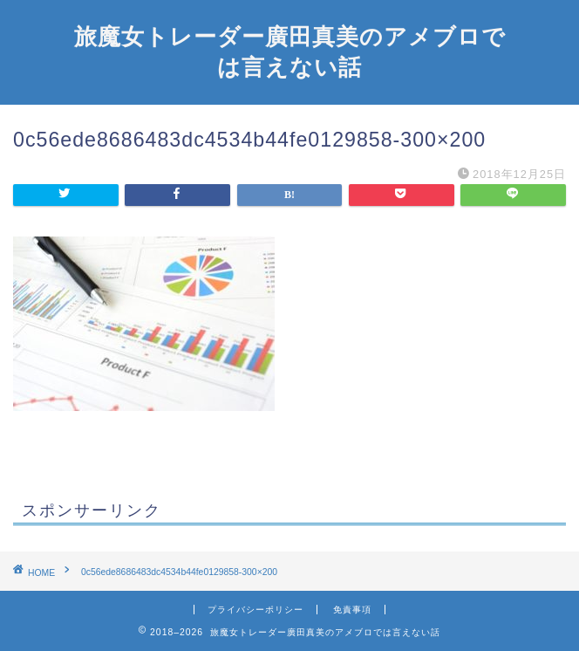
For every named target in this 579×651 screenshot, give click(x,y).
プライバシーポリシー (255, 609)
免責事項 (352, 609)
